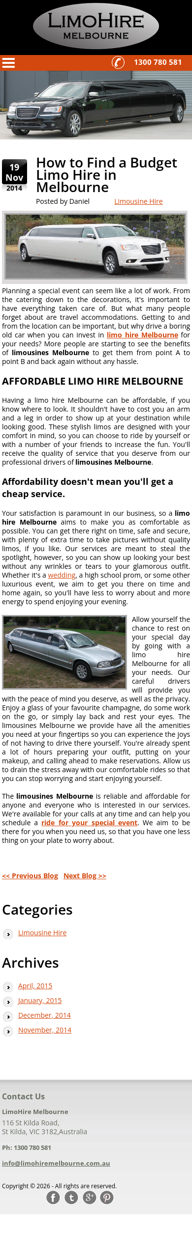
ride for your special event (89, 822)
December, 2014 (44, 1015)
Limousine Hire (138, 201)
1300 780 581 (158, 62)
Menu (9, 63)
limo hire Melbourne (142, 334)
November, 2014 (44, 1029)
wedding (62, 575)
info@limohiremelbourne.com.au (56, 1163)
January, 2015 (40, 1000)
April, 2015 (35, 985)
